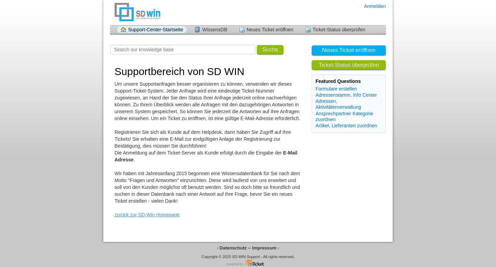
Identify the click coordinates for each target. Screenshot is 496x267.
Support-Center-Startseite (155, 29)
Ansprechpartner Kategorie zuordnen (344, 116)
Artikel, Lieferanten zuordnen (346, 125)
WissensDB (214, 29)
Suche (270, 49)
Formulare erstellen (336, 89)
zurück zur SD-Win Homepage (147, 214)
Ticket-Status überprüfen (339, 29)
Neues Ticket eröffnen (270, 29)
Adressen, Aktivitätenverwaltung (338, 104)
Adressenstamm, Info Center (346, 95)
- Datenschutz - (233, 247)
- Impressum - (264, 247)
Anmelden (375, 6)
